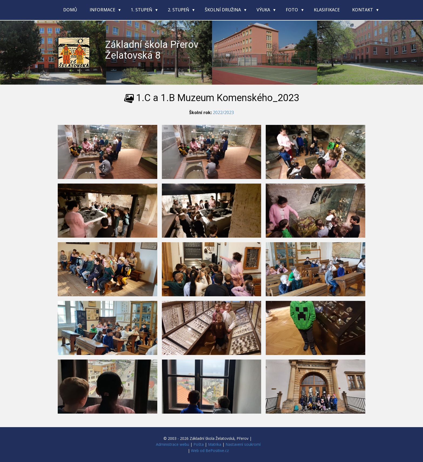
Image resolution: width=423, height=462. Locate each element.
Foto (292, 10)
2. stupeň (179, 10)
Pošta (198, 444)
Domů (70, 10)
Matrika (214, 444)
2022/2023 (223, 112)
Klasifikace (327, 10)
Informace (103, 10)
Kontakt (363, 10)
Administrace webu (172, 444)
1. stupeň (142, 10)
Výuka (264, 10)
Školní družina (223, 10)
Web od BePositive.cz (210, 450)
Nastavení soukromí (243, 444)
